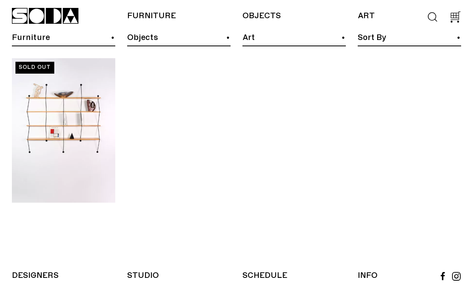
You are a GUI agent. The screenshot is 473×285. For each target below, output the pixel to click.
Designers (35, 275)
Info (368, 275)
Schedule (264, 275)
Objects (261, 16)
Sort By (372, 38)
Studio (143, 275)
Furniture (151, 16)
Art (366, 16)
